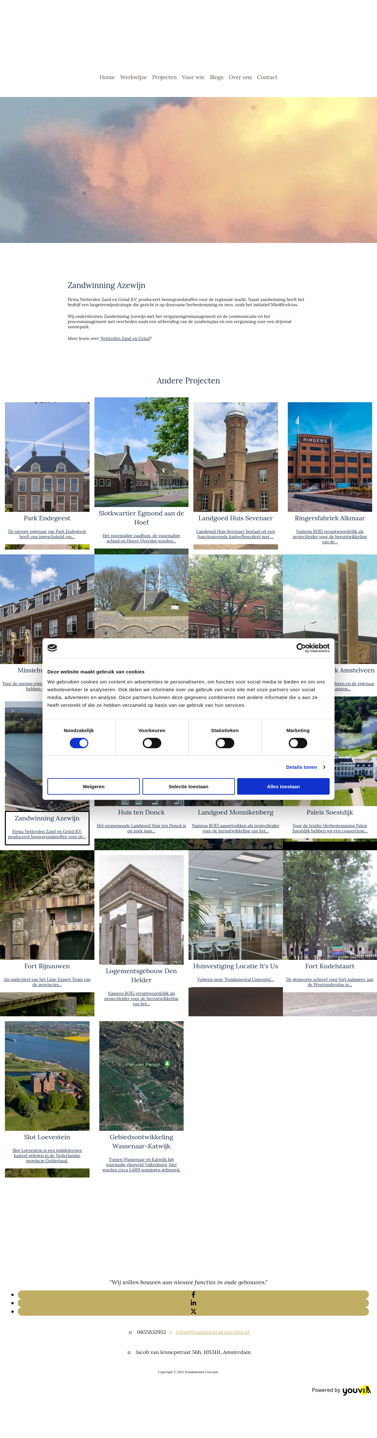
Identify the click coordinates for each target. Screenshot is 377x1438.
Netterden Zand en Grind (125, 338)
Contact (267, 77)
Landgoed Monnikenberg (236, 812)
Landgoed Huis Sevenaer (236, 518)
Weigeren (93, 786)
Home (107, 77)
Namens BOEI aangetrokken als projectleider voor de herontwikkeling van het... (235, 828)
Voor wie (193, 77)
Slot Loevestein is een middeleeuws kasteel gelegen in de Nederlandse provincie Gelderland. (47, 1156)
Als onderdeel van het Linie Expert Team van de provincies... (47, 982)
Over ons (240, 77)
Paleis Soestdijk (330, 812)
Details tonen (301, 766)
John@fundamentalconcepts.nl (212, 1332)
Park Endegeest (47, 518)
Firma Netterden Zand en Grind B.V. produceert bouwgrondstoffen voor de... (47, 834)
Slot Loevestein (47, 1137)
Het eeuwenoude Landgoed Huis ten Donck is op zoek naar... (141, 828)
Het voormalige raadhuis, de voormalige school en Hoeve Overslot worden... (141, 538)
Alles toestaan (283, 786)
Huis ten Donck (141, 812)
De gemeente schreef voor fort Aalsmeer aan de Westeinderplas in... (329, 982)
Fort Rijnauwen (47, 966)
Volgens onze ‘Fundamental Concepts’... (235, 979)
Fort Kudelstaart (330, 966)
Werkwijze (133, 77)
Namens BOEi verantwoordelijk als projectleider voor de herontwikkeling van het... (141, 999)
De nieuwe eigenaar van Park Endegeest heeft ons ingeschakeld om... (47, 534)
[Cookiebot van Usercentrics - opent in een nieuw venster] (301, 648)
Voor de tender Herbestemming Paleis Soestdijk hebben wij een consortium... (330, 828)
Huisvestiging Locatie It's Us (235, 966)
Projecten (164, 77)
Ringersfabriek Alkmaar (330, 518)
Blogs (217, 77)
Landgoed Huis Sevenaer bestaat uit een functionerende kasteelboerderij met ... (235, 534)
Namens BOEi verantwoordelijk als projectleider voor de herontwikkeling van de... (330, 537)
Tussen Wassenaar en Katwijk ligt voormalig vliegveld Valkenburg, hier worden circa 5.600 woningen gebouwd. (141, 1165)
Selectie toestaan (189, 786)
